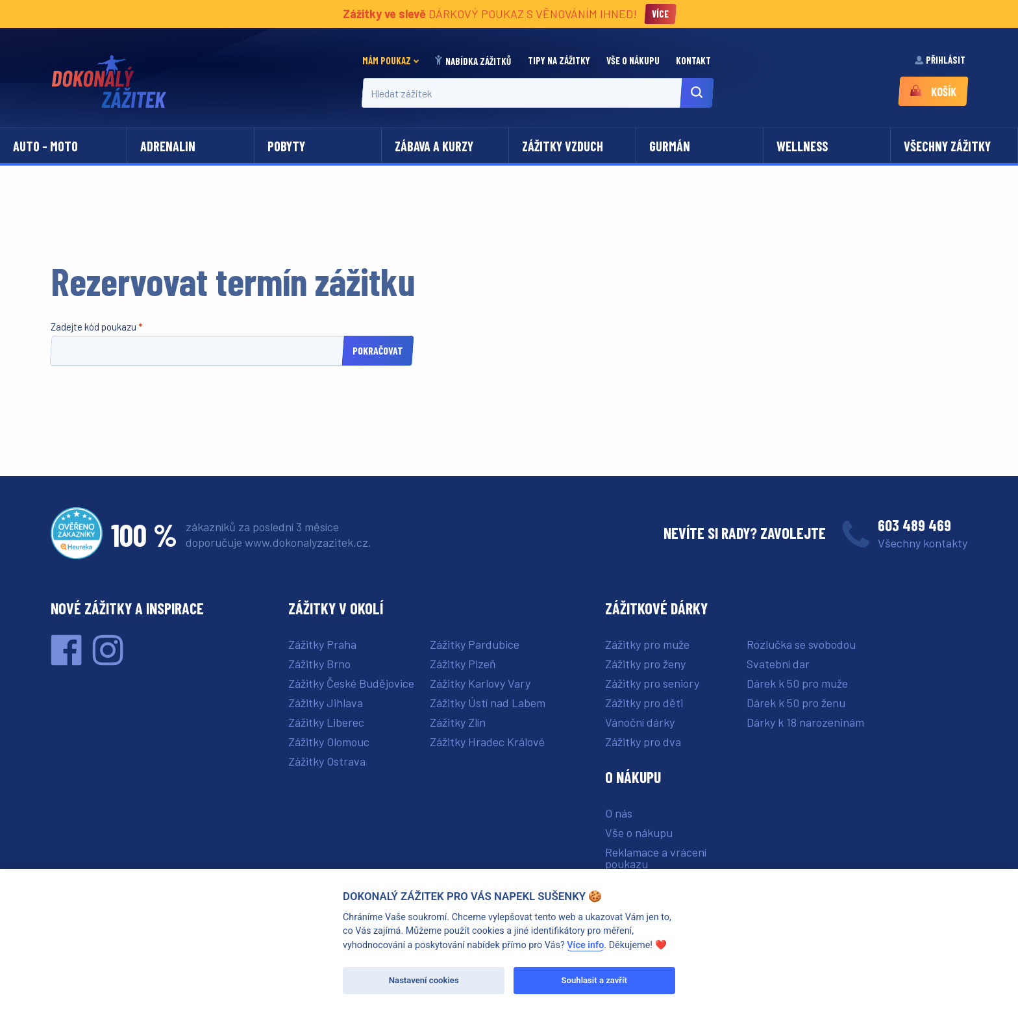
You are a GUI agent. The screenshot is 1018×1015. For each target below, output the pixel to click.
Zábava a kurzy (434, 146)
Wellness (802, 146)
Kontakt (694, 60)
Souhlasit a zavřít (594, 980)
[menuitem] (394, 61)
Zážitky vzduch (562, 146)
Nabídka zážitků (473, 61)
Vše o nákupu (634, 60)
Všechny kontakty (922, 543)
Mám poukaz (386, 60)
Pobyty (286, 146)
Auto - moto (45, 146)
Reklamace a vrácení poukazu (655, 858)
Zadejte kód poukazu (94, 326)
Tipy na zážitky (560, 60)
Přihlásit (940, 60)
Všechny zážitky (947, 146)
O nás (618, 813)
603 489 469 (914, 525)
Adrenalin (167, 146)
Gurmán (669, 146)
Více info (585, 945)
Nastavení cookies (424, 980)
